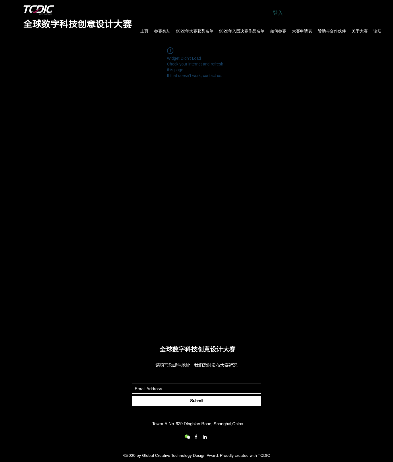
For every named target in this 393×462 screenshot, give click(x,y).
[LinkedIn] (205, 437)
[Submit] (196, 401)
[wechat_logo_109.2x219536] (187, 437)
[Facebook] (196, 437)
